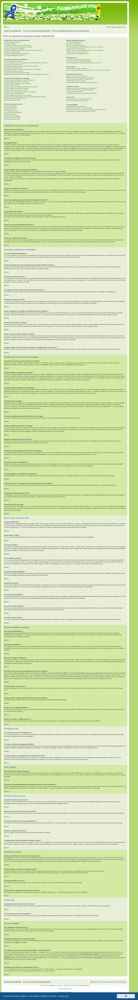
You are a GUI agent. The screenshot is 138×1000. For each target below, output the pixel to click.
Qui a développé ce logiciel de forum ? (76, 106)
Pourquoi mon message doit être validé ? (15, 98)
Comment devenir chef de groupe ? (75, 48)
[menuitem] (6, 27)
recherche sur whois (112, 952)
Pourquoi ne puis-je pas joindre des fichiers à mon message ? (20, 91)
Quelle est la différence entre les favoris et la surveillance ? (81, 88)
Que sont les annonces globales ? (13, 112)
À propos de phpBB (40, 931)
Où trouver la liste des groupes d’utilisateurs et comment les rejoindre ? (85, 47)
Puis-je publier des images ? (11, 110)
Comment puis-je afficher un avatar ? (14, 71)
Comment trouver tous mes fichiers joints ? (77, 100)
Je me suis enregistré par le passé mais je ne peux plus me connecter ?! (23, 50)
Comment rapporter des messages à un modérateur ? (18, 95)
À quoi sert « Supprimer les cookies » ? (14, 55)
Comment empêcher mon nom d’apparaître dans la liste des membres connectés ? (26, 62)
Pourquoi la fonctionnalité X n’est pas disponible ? (79, 108)
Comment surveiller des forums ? (75, 91)
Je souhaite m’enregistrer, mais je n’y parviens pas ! (17, 45)
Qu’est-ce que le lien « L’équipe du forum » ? (78, 53)
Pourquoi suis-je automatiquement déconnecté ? (17, 53)
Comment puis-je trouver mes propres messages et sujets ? (82, 82)
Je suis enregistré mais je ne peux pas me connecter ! (18, 47)
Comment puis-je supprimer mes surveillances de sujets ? (81, 93)
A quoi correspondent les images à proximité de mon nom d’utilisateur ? (23, 69)
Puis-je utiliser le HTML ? (10, 107)
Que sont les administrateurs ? (74, 42)
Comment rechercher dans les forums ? (76, 76)
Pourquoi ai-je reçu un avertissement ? (14, 93)
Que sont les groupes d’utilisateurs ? (75, 45)
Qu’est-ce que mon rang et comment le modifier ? (17, 72)
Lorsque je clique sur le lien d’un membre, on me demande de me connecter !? (27, 74)
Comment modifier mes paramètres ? (14, 61)
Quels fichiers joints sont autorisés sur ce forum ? (79, 99)
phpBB (94, 303)
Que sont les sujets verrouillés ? (12, 117)
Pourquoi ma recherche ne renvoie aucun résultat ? (79, 77)
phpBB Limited (50, 929)
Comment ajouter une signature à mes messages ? (17, 83)
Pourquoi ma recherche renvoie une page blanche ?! (80, 79)
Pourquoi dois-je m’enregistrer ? (12, 42)
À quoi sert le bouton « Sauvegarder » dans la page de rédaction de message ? (25, 96)
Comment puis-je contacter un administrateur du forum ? (81, 111)
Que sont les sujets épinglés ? (12, 115)
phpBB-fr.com (68, 988)
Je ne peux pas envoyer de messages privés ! (78, 59)
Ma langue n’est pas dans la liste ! (13, 67)
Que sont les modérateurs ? (73, 43)
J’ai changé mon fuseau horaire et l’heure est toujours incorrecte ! (21, 66)
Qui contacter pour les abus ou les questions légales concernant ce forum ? (86, 109)
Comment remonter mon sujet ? (12, 100)
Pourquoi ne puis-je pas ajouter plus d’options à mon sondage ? (21, 86)
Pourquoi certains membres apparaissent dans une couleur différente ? (85, 50)
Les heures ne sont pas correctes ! (13, 64)
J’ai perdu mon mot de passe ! (12, 52)
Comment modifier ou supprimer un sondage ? (16, 88)
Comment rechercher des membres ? (76, 80)
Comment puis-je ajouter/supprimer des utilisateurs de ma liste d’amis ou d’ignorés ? (88, 70)
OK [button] (126, 996)
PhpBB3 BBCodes (84, 985)
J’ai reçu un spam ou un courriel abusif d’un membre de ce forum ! (83, 62)
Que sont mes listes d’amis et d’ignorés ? (77, 68)
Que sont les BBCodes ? (10, 105)
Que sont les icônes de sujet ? (12, 119)
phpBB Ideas (90, 940)
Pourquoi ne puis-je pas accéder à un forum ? (16, 90)
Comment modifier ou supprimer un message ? (16, 81)
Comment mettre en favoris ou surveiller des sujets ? (80, 89)
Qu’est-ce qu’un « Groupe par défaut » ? (77, 52)
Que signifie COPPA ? (10, 43)
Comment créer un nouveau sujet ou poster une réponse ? (19, 80)
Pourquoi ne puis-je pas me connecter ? (14, 48)
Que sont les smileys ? (10, 109)
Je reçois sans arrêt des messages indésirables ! (79, 61)
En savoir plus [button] (63, 996)
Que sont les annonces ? (10, 114)
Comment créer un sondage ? (12, 85)
